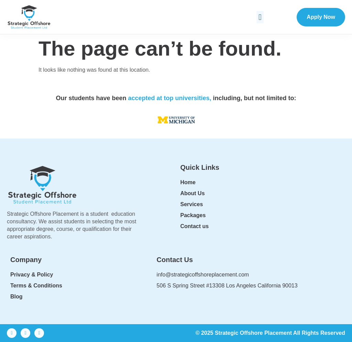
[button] (260, 17)
